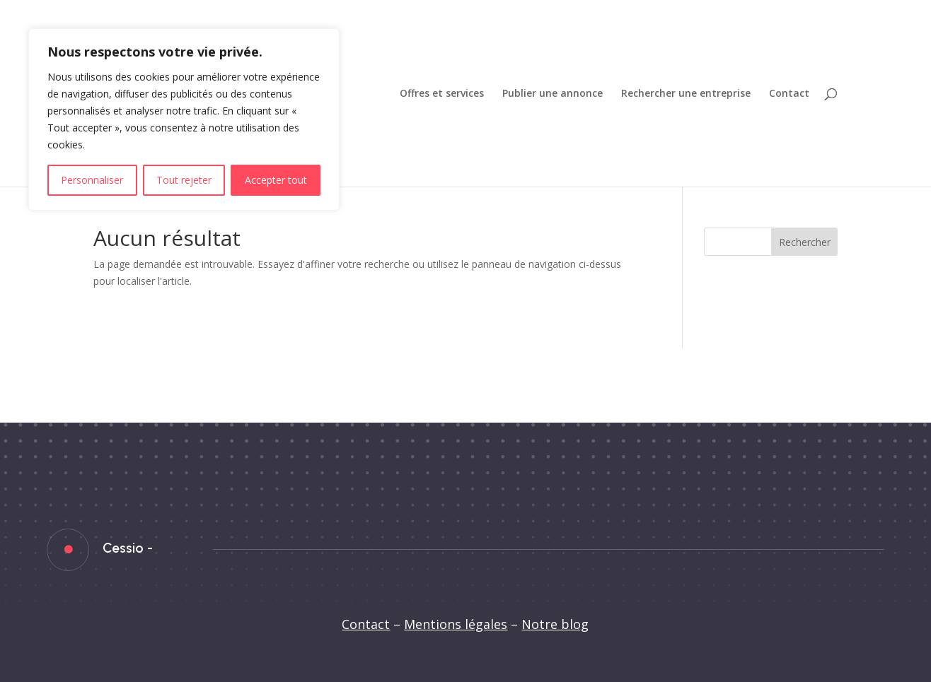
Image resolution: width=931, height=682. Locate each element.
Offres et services (442, 94)
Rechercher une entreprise (686, 94)
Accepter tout (276, 180)
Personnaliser (92, 180)
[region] (184, 119)
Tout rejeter (184, 180)
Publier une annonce (552, 94)
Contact (789, 94)
